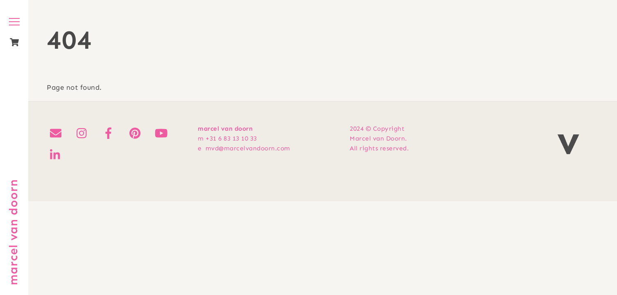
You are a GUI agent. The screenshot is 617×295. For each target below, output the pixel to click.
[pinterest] (136, 133)
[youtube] (162, 133)
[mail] (57, 133)
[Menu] (14, 21)
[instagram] (83, 133)
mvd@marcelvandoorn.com (248, 148)
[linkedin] (57, 155)
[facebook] (110, 133)
